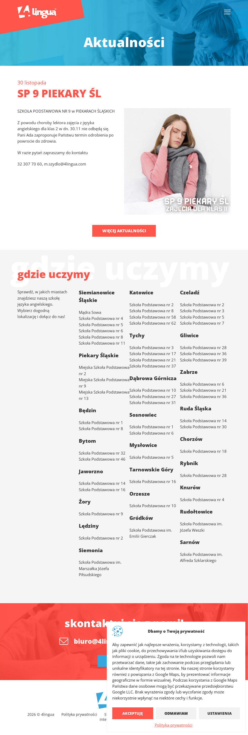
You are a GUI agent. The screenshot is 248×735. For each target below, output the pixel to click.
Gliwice (189, 335)
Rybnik (189, 463)
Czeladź (190, 292)
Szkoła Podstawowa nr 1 (101, 422)
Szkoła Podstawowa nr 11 (102, 343)
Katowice (141, 292)
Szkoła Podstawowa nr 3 (151, 347)
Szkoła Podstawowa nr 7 (202, 323)
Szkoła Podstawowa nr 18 (203, 451)
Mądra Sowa (90, 312)
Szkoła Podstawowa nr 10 (152, 390)
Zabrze (189, 372)
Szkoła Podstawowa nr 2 (202, 304)
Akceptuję (132, 713)
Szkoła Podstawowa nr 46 (102, 459)
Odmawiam (176, 713)
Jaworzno (91, 471)
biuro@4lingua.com (106, 641)
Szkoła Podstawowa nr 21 (152, 359)
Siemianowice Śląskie (97, 296)
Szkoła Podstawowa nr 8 (101, 336)
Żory (85, 501)
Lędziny (89, 525)
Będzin (87, 410)
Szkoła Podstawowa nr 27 (152, 396)
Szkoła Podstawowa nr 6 (101, 330)
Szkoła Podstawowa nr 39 (203, 359)
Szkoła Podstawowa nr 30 (203, 426)
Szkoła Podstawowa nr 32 (102, 452)
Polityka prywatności (173, 725)
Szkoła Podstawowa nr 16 (152, 481)
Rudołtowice (196, 511)
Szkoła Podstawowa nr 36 (203, 353)
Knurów (190, 487)
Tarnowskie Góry (151, 469)
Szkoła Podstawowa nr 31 (152, 402)
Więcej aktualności (124, 230)
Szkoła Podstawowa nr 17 (152, 353)
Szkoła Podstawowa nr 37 (152, 366)
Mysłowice (143, 445)
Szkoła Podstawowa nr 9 (101, 513)
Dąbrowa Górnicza (153, 378)
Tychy (137, 335)
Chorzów (191, 438)
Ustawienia (219, 713)
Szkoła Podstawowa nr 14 (203, 420)
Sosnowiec (143, 414)
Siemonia (91, 550)
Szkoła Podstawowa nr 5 (101, 324)
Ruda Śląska (195, 408)
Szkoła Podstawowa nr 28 (203, 347)
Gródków (141, 517)
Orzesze (139, 493)
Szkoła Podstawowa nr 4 (101, 318)
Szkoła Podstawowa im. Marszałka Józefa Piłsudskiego (100, 568)
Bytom (87, 440)
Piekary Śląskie (99, 355)
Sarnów (190, 542)
